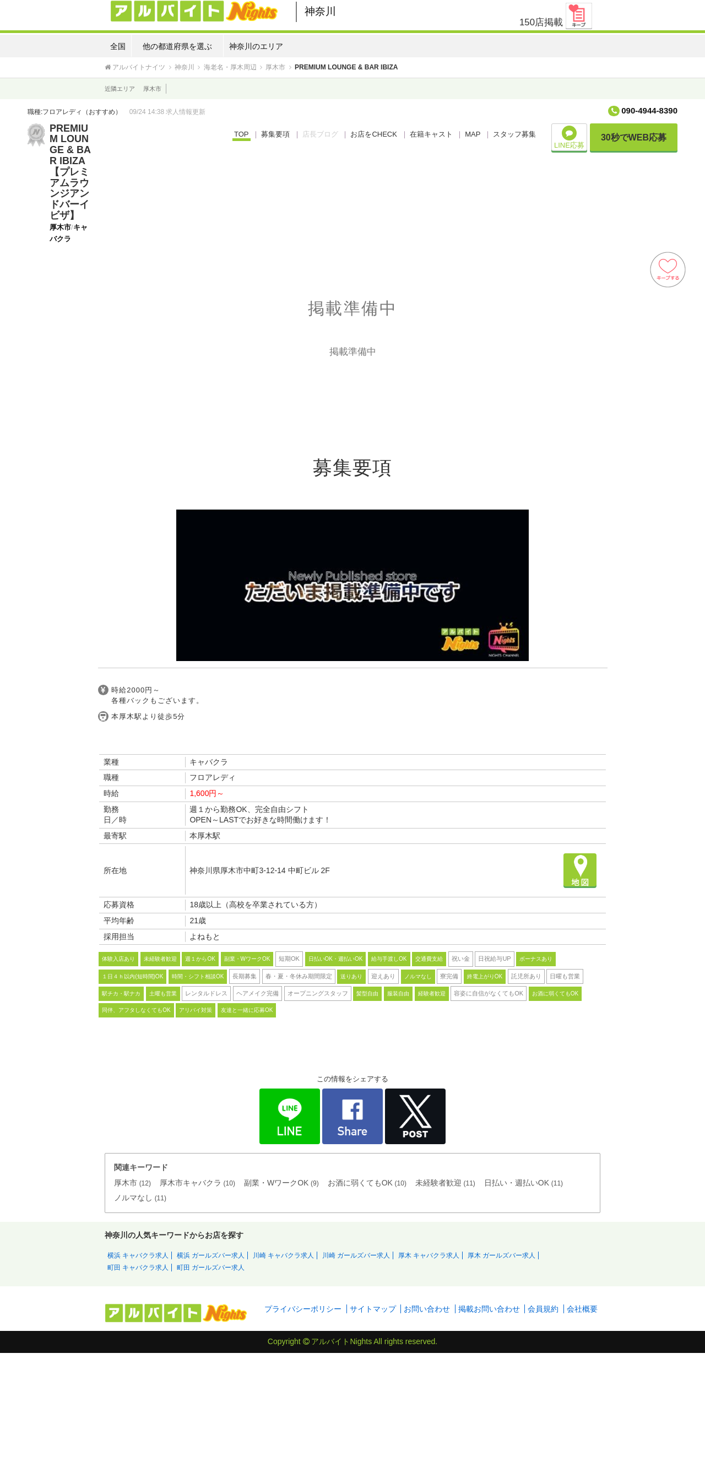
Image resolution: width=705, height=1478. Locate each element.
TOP (241, 134)
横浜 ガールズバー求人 (211, 1255)
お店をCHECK (373, 134)
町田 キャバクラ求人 (138, 1267)
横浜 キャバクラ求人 (138, 1255)
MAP (472, 134)
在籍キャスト (431, 134)
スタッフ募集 (514, 134)
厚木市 (152, 88)
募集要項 (275, 134)
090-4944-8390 (649, 110)
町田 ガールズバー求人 (211, 1267)
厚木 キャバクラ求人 (428, 1255)
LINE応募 (569, 137)
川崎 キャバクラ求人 (283, 1255)
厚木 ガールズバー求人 (501, 1255)
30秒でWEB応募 (633, 137)
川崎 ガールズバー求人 (356, 1255)
